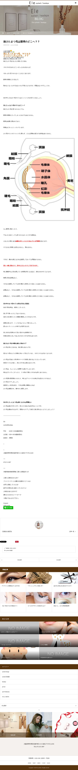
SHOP (34, 763)
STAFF (43, 763)
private (3, 686)
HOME (29, 763)
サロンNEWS (5, 696)
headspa (4, 681)
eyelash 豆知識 (14, 45)
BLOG (48, 763)
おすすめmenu (5, 691)
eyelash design (5, 671)
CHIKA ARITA (7, 531)
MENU (38, 763)
